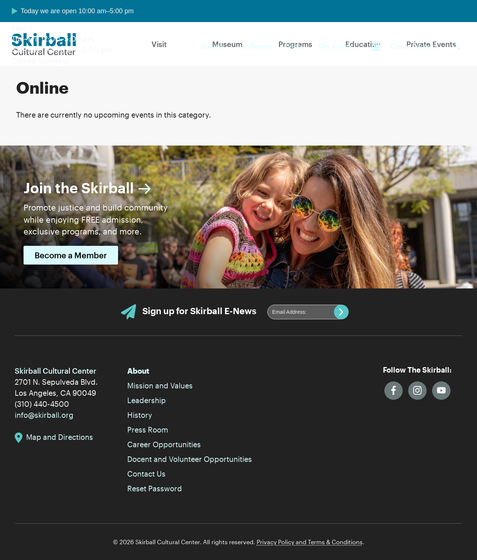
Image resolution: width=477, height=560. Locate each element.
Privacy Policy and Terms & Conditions (310, 541)
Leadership (146, 400)
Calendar (376, 46)
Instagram (417, 390)
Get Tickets (335, 46)
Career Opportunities (164, 444)
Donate (211, 46)
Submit (341, 312)
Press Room (147, 429)
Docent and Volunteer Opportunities (189, 459)
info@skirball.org (44, 414)
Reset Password (154, 488)
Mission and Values (160, 385)
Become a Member (71, 255)
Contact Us (146, 473)
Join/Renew (254, 46)
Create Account (414, 46)
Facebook (393, 390)
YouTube (441, 390)
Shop (293, 46)
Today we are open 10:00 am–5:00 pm (77, 11)
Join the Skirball (79, 187)
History (139, 414)
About (138, 370)
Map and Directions (59, 436)
